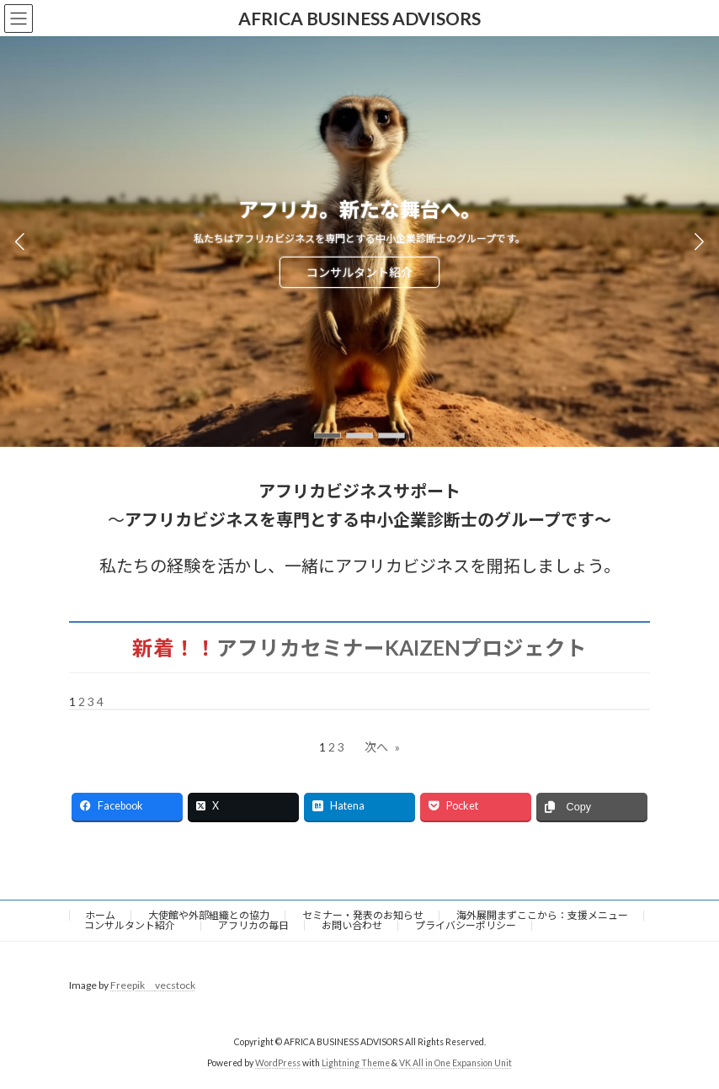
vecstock (175, 985)
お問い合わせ (352, 925)
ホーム (100, 915)
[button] (327, 435)
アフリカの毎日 (253, 925)
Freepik (132, 985)
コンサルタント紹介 (359, 272)
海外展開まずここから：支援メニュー (542, 915)
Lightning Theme (356, 1064)
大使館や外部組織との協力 (208, 915)
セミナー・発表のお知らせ (362, 915)
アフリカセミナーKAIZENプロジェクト (401, 647)
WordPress (278, 1064)
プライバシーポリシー (465, 925)
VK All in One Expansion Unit (455, 1064)
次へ (382, 747)
